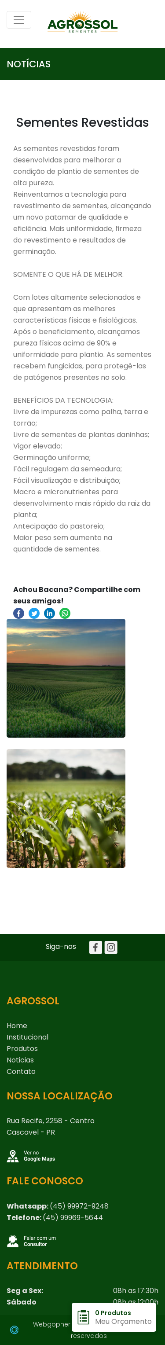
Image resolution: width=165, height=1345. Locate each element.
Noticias (20, 1060)
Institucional (27, 1037)
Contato (21, 1071)
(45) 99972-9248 (79, 1206)
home (17, 1026)
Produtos (22, 1049)
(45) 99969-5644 (73, 1218)
